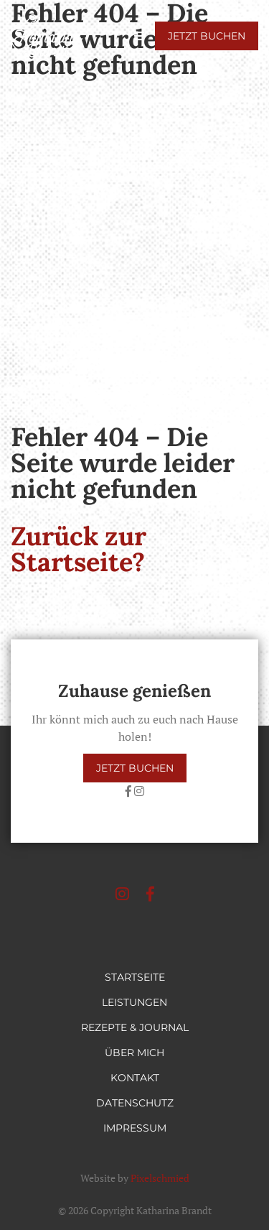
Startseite (135, 977)
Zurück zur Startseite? (78, 548)
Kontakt (134, 1077)
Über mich (134, 1052)
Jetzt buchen (206, 35)
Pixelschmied (160, 1178)
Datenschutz (135, 1102)
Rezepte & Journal (135, 1027)
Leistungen (134, 1002)
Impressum (134, 1128)
